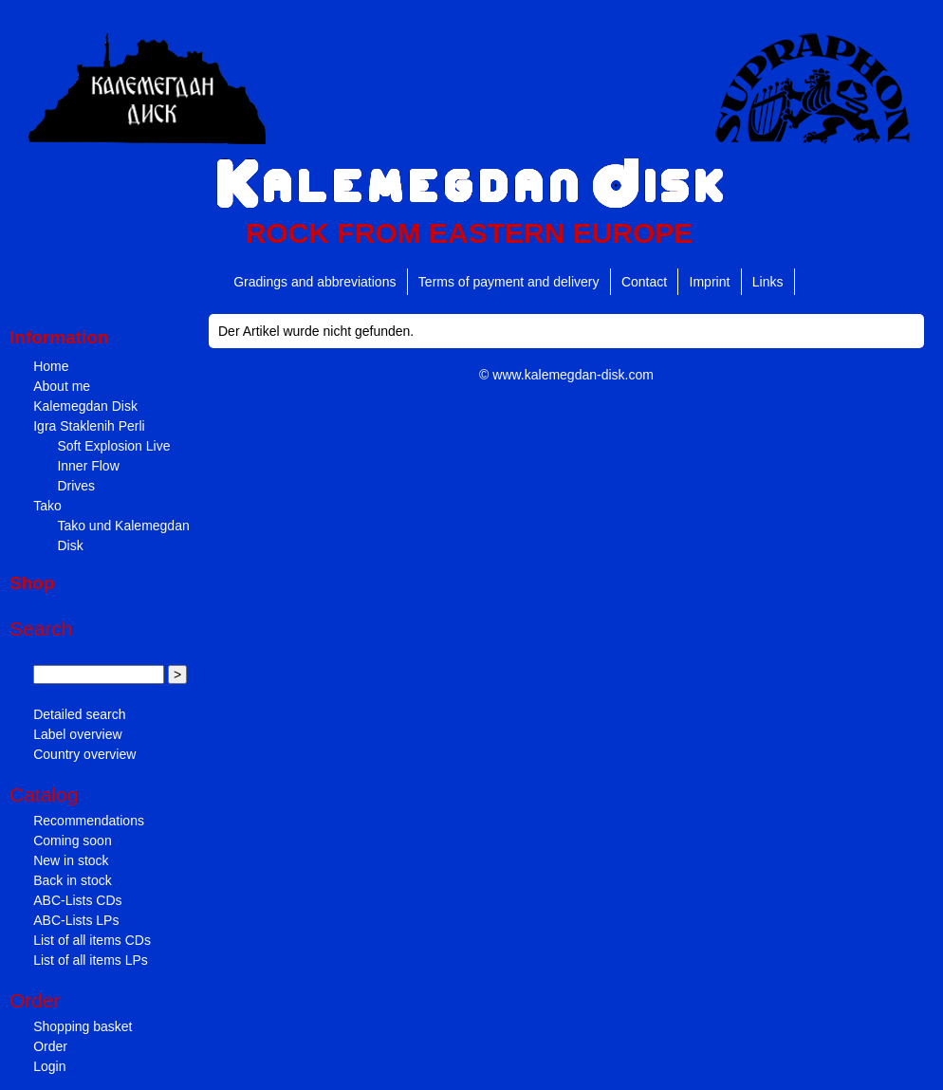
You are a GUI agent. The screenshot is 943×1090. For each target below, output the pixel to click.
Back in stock (72, 880)
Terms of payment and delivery (509, 281)
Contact (644, 281)
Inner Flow (88, 465)
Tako (47, 505)
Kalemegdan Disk (85, 406)
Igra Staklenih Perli (89, 426)
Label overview (77, 734)
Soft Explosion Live (113, 445)
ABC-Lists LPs (76, 920)
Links (768, 281)
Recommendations (88, 820)
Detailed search (79, 714)
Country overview (84, 754)
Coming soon (72, 840)
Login (49, 1066)
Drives (76, 485)
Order (50, 1046)
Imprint (710, 281)
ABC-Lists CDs (77, 900)
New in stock (70, 860)
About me (61, 386)
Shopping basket (82, 1026)
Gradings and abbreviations (314, 281)
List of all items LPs (90, 960)
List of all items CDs (92, 940)
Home (50, 366)
